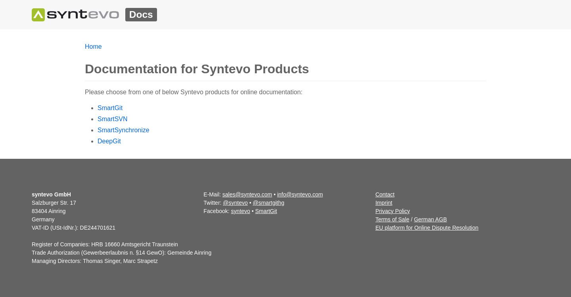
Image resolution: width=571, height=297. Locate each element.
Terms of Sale (393, 219)
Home (93, 46)
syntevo (240, 211)
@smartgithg (269, 203)
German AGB (430, 219)
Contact (385, 194)
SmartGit (110, 108)
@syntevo (235, 203)
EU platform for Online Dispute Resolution (427, 228)
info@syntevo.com (300, 194)
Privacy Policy (393, 211)
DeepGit (109, 141)
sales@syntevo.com (247, 194)
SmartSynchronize (123, 130)
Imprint (384, 203)
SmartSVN (113, 119)
